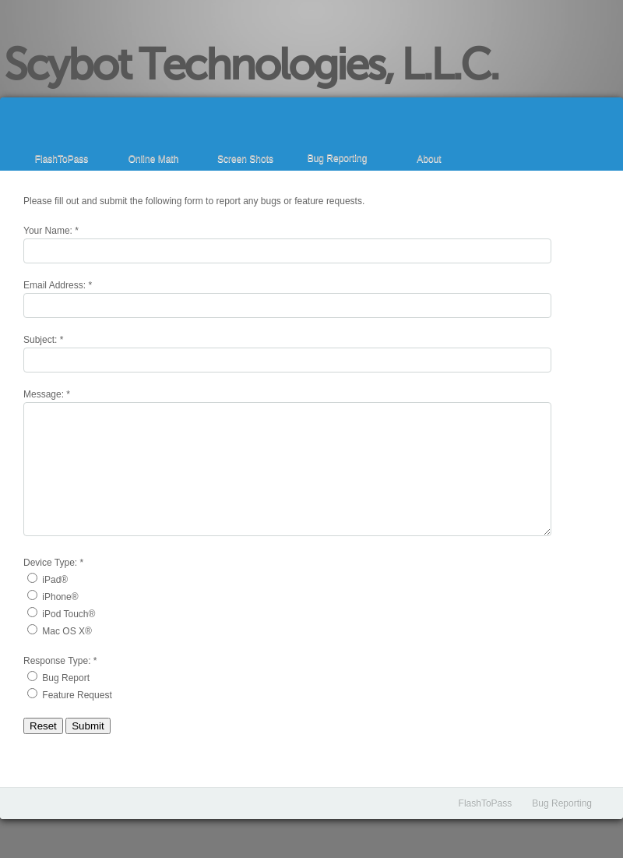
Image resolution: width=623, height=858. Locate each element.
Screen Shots (245, 159)
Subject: (40, 339)
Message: (43, 394)
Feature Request (76, 695)
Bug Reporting (338, 158)
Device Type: (50, 562)
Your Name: (47, 230)
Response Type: (57, 660)
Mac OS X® (67, 631)
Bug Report (66, 678)
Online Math (153, 159)
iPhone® (60, 596)
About (429, 159)
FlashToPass (62, 159)
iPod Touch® (68, 614)
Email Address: (54, 285)
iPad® (55, 579)
